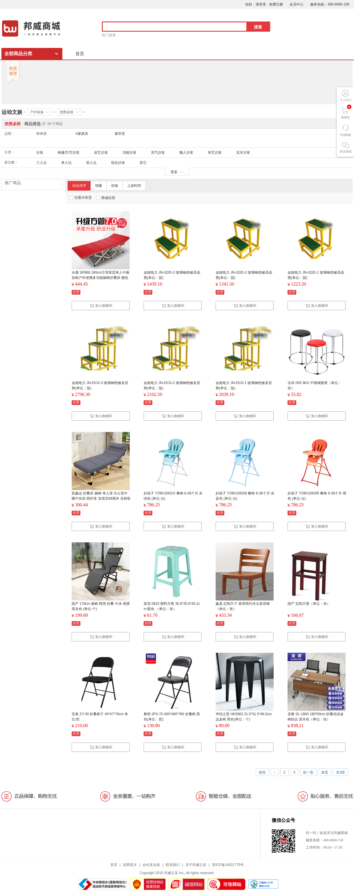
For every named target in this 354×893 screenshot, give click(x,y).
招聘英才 (130, 865)
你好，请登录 (255, 4)
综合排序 (79, 186)
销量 (98, 186)
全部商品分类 (18, 53)
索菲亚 (120, 134)
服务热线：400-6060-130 (329, 4)
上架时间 (134, 186)
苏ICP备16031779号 (228, 865)
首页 (79, 53)
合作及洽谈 (151, 865)
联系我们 (173, 865)
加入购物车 (101, 305)
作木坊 (41, 134)
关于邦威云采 (195, 865)
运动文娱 (11, 112)
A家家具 (81, 134)
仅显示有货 (80, 198)
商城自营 (105, 198)
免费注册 (276, 4)
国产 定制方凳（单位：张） (309, 604)
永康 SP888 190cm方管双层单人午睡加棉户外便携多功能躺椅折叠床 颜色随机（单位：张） (100, 277)
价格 (114, 186)
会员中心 (297, 4)
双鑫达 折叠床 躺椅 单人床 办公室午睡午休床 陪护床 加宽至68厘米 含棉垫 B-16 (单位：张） (101, 498)
